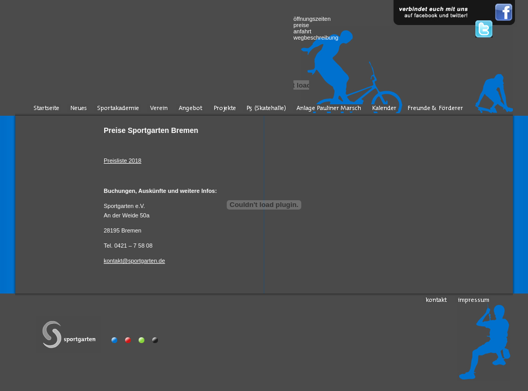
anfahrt (302, 31)
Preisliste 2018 (122, 160)
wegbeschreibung (315, 37)
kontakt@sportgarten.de (134, 261)
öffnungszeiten (311, 19)
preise (301, 25)
